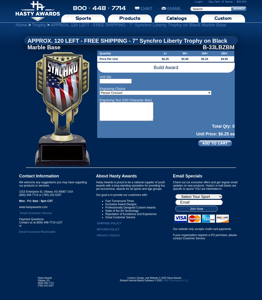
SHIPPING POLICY (109, 223)
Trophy (39, 25)
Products (129, 18)
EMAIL (171, 8)
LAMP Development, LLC (175, 280)
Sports (83, 18)
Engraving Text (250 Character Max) (126, 100)
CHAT (143, 8)
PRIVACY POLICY (108, 235)
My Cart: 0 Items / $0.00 (227, 1)
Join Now (196, 209)
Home (21, 25)
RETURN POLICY (108, 229)
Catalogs (176, 18)
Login (199, 1)
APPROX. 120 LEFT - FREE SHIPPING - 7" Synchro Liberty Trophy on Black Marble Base (138, 25)
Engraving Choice (112, 89)
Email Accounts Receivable (37, 231)
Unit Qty (105, 77)
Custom (223, 18)
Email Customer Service (36, 213)
